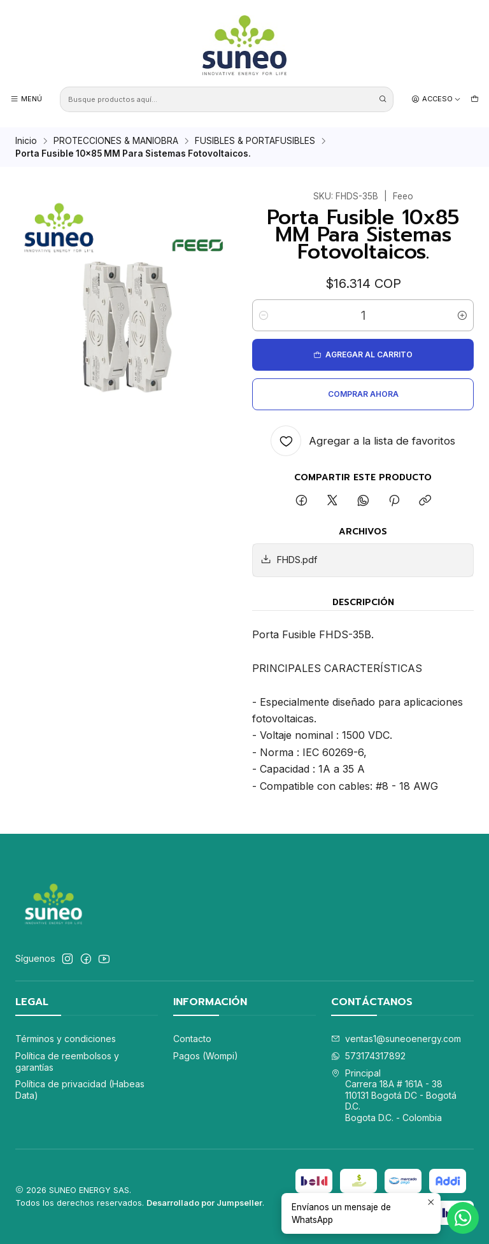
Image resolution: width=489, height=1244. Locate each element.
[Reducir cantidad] (263, 315)
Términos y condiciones (65, 1038)
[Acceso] (436, 99)
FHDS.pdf (288, 559)
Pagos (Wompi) (205, 1055)
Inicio (26, 141)
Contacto (192, 1038)
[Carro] (474, 99)
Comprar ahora (363, 394)
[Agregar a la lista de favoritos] (363, 440)
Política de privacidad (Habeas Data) (80, 1089)
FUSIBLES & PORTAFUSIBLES (255, 141)
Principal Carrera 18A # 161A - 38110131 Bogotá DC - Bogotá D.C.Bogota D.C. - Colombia (394, 1095)
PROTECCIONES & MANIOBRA (115, 141)
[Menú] (26, 99)
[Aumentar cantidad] (462, 315)
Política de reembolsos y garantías (67, 1061)
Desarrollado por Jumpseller (204, 1203)
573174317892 (368, 1055)
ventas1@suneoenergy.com (396, 1038)
